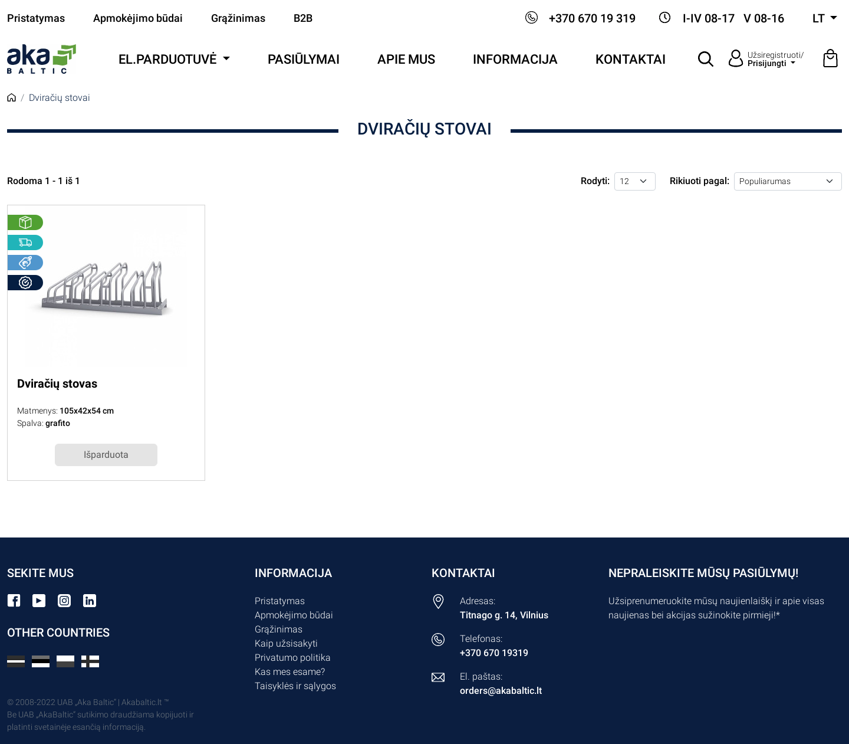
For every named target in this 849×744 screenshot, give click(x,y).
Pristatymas (36, 18)
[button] (706, 59)
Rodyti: (595, 180)
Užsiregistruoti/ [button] (776, 59)
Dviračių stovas (57, 383)
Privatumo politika (293, 657)
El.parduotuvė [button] (169, 59)
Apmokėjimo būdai (138, 18)
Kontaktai (630, 59)
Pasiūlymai (304, 59)
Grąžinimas (238, 18)
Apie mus (406, 59)
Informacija (515, 59)
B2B (303, 18)
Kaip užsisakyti (286, 643)
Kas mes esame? (290, 671)
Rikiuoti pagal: (699, 180)
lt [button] (819, 18)
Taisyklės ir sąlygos (295, 685)
